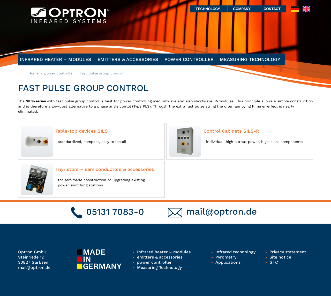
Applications (227, 262)
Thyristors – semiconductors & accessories (104, 169)
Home (33, 73)
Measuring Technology (251, 59)
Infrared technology (235, 251)
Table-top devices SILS (81, 131)
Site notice (280, 257)
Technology (208, 8)
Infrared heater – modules (57, 59)
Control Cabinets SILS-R (231, 131)
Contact (272, 9)
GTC (273, 262)
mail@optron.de (221, 211)
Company (243, 8)
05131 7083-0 (115, 211)
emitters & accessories (129, 59)
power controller (190, 59)
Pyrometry (225, 257)
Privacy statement (287, 251)
